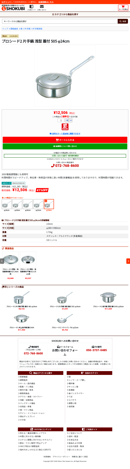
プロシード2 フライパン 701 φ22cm (65, 327)
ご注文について (75, 433)
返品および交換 (75, 443)
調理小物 (72, 403)
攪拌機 (71, 383)
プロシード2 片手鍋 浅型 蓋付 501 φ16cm (65, 306)
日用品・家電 (25, 406)
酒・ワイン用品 (26, 409)
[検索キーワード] (60, 21)
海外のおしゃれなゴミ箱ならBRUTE (35, 449)
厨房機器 (24, 376)
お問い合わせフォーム (65, 352)
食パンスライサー (76, 393)
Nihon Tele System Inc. (65, 461)
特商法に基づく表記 (80, 456)
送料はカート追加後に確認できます (65, 133)
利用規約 (47, 456)
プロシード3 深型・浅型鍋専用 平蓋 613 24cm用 (28, 271)
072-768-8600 (67, 166)
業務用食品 (24, 393)
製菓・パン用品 (26, 386)
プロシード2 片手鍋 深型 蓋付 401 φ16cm (21, 306)
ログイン (5, 2)
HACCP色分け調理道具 (29, 446)
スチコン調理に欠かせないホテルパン (36, 439)
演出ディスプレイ (27, 416)
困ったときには (75, 449)
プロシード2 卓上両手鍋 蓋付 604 (21, 327)
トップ (5, 28)
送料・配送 (73, 436)
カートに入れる (65, 139)
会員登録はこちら (46, 2)
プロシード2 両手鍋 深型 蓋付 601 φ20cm (108, 306)
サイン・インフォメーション (32, 413)
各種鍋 (71, 389)
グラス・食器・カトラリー (31, 396)
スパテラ (72, 400)
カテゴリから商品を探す (65, 14)
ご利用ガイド (89, 429)
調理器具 (14, 28)
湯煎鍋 (71, 406)
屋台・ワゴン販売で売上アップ (33, 443)
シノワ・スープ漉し (77, 380)
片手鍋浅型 (37, 28)
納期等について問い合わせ (65, 146)
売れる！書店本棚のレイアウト (33, 433)
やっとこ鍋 (73, 386)
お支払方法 (73, 439)
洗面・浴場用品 (26, 400)
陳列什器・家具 (26, 389)
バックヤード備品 (27, 403)
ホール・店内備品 (27, 383)
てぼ (71, 396)
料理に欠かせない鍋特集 (30, 436)
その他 (23, 419)
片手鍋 (27, 28)
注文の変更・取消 (76, 446)
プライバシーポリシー (61, 456)
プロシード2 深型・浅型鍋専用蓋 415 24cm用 (10, 271)
